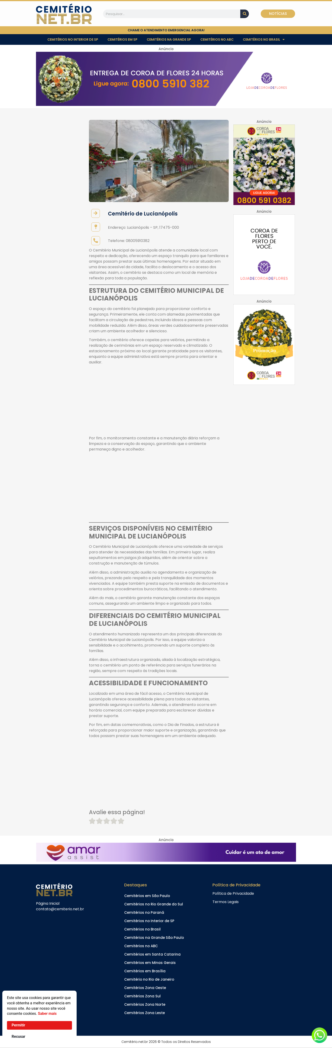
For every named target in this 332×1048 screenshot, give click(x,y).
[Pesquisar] (244, 14)
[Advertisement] (159, 401)
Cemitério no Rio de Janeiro (149, 979)
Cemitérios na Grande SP (169, 39)
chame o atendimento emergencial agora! (166, 30)
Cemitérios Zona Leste (144, 1013)
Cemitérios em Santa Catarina (152, 954)
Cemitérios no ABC (217, 39)
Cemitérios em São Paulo (147, 896)
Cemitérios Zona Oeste (145, 988)
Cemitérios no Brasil (264, 39)
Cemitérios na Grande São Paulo (154, 937)
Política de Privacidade (233, 893)
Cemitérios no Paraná (144, 912)
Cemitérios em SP (122, 39)
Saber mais (47, 1013)
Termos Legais (225, 902)
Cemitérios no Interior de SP (72, 39)
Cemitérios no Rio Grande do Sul (153, 904)
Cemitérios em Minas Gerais (150, 962)
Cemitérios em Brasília (145, 971)
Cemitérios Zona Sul (142, 996)
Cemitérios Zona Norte (144, 1004)
